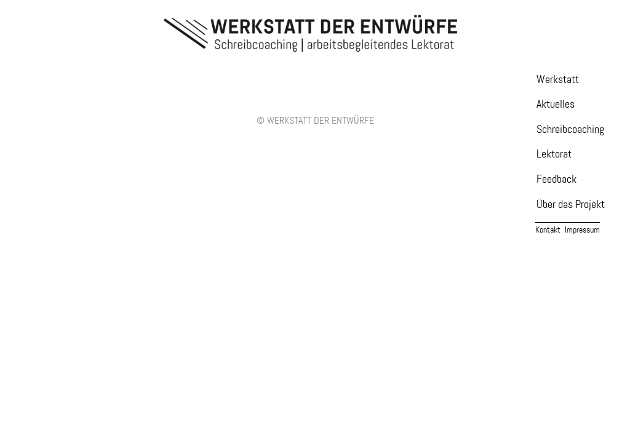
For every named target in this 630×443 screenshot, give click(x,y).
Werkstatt (557, 80)
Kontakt (547, 230)
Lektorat (554, 154)
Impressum (582, 230)
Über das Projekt (570, 205)
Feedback (556, 179)
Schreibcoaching (570, 129)
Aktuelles (555, 104)
